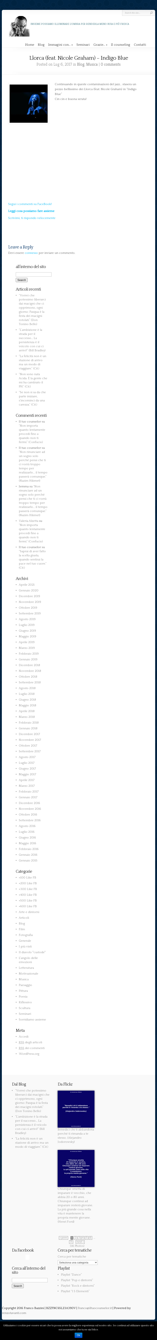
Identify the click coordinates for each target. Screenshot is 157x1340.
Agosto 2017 (27, 757)
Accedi (23, 1036)
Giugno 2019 (27, 630)
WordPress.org (29, 1054)
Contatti (140, 45)
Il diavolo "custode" (32, 952)
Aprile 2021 (27, 584)
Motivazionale (28, 973)
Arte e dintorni (29, 912)
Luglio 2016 (27, 832)
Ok (78, 1335)
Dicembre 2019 (29, 596)
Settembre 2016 (30, 820)
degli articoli (30, 1042)
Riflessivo (25, 1002)
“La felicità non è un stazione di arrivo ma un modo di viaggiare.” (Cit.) (31, 1143)
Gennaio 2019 (28, 659)
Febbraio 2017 (29, 791)
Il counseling (120, 45)
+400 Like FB (28, 895)
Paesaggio (25, 985)
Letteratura (26, 968)
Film (22, 929)
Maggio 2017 (27, 774)
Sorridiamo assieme (32, 1019)
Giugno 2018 (27, 699)
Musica (92, 64)
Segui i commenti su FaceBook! (30, 204)
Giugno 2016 (27, 837)
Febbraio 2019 (29, 653)
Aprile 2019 (27, 642)
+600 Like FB (28, 906)
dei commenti (32, 1048)
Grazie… (100, 45)
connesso (31, 253)
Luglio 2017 (27, 763)
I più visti (25, 946)
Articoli (24, 918)
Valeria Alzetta (28, 521)
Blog (41, 45)
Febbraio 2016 (29, 849)
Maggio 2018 (27, 705)
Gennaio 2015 (28, 860)
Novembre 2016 (30, 809)
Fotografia (26, 935)
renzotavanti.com (14, 1313)
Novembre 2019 (30, 602)
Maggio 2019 (27, 636)
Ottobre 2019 (28, 607)
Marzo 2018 (27, 717)
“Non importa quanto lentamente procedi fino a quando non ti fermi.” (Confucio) (32, 434)
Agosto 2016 (27, 826)
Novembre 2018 (30, 671)
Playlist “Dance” (71, 1274)
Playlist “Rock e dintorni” (78, 1285)
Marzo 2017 (27, 786)
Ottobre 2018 (28, 676)
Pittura (23, 991)
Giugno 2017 (27, 768)
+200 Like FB (28, 883)
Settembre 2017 (30, 751)
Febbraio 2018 (29, 722)
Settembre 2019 (30, 613)
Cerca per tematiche (72, 1256)
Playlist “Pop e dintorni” (77, 1280)
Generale (25, 941)
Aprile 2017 (27, 780)
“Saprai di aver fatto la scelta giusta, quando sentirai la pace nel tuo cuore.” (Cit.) (32, 559)
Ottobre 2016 (28, 814)
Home (29, 45)
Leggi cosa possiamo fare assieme (31, 211)
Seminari (83, 45)
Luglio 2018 (27, 694)
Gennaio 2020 (28, 590)
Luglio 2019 (27, 625)
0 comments (111, 64)
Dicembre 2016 (29, 803)
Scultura (24, 1008)
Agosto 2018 (27, 688)
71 (71, 1242)
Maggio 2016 (27, 843)
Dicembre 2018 (29, 665)
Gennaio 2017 (28, 797)
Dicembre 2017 (29, 734)
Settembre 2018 (30, 682)
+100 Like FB (27, 877)
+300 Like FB (28, 889)
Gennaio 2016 (28, 855)
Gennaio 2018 (28, 728)
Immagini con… (60, 45)
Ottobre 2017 (28, 745)
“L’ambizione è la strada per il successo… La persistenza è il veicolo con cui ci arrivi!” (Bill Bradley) (31, 1125)
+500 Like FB (28, 900)
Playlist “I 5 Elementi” (75, 1291)
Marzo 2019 (27, 648)
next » (80, 1242)
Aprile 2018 (27, 711)
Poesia (23, 996)
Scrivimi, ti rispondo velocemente (31, 218)
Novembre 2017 (30, 740)
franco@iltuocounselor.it (95, 1308)
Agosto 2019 (27, 619)
